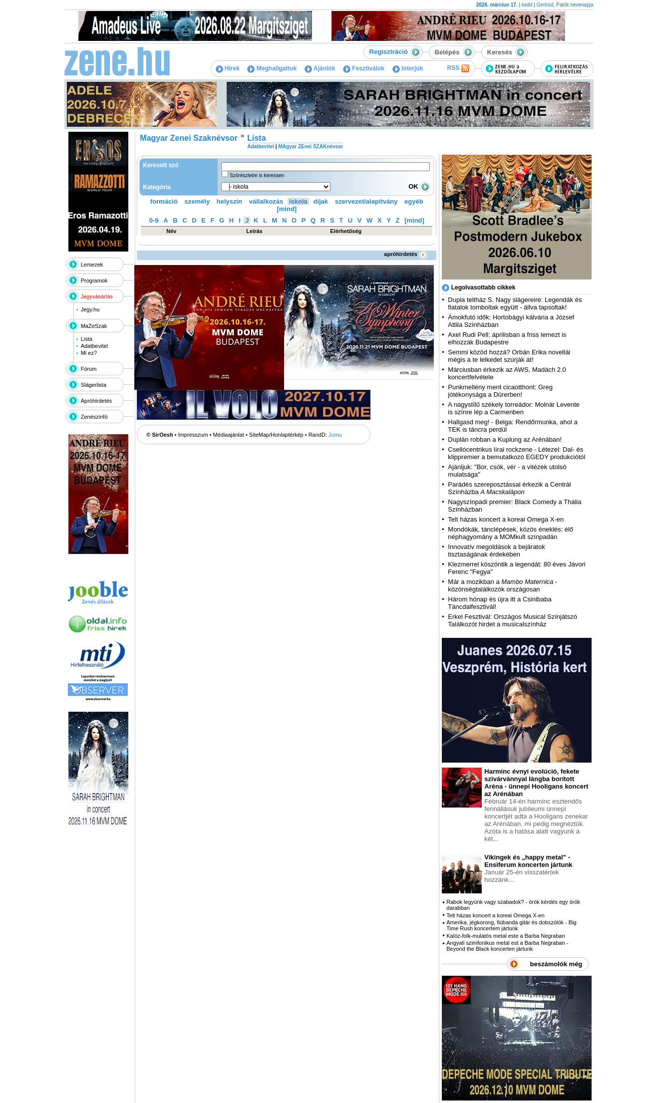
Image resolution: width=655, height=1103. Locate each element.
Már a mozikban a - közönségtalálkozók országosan (502, 585)
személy (197, 201)
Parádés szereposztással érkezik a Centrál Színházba (509, 488)
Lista (86, 339)
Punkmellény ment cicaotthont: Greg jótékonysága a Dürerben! (500, 390)
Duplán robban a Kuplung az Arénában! (505, 439)
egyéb (413, 201)
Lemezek (92, 265)
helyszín (229, 201)
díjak (320, 201)
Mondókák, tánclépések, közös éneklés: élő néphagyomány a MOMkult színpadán (510, 533)
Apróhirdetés (96, 401)
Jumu (335, 435)
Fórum (89, 369)
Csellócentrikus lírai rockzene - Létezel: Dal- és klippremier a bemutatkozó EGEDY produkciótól (516, 453)
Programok (94, 280)
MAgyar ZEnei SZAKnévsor (310, 146)
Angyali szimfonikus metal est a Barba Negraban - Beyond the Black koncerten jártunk (507, 946)
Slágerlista (93, 385)
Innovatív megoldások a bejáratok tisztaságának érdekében (496, 550)
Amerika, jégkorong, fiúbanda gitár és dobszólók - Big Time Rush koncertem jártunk (511, 925)
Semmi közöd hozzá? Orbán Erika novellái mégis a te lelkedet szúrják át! (509, 355)
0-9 (154, 220)
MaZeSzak (94, 326)
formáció (164, 201)
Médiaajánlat (228, 435)
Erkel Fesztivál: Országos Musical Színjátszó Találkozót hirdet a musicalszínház (512, 620)
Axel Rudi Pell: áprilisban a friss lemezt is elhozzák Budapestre (507, 338)
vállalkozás (266, 201)
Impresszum (193, 435)
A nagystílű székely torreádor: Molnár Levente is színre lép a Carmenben (514, 408)
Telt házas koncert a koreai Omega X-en (506, 519)
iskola (298, 201)
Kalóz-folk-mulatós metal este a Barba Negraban (505, 936)
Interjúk (407, 68)
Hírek (228, 68)
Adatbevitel (94, 346)
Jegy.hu (90, 309)
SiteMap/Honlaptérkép (276, 435)
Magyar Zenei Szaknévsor (189, 138)
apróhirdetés (405, 254)
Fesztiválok (363, 68)
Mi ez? (89, 353)
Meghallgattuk (272, 68)
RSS (458, 68)
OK (419, 186)
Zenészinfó (94, 417)
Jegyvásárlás (97, 296)
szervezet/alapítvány (366, 201)
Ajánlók (320, 68)
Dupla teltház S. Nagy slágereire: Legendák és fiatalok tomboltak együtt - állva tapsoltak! (515, 303)
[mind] (287, 209)
